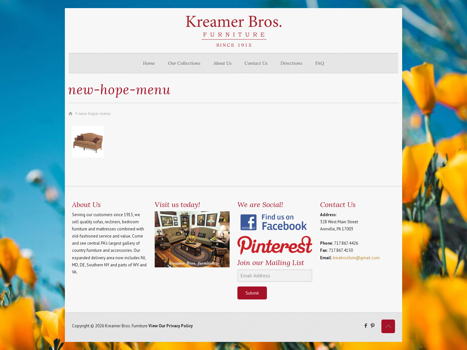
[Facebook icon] (365, 325)
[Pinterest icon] (372, 325)
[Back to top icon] (388, 326)
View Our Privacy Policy (171, 326)
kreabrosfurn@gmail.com (356, 258)
